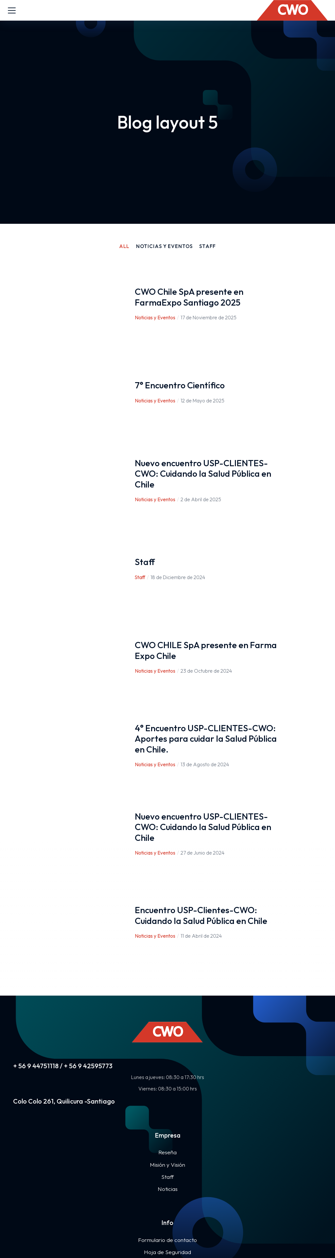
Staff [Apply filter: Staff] (207, 246)
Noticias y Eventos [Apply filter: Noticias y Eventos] (164, 246)
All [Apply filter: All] (124, 246)
